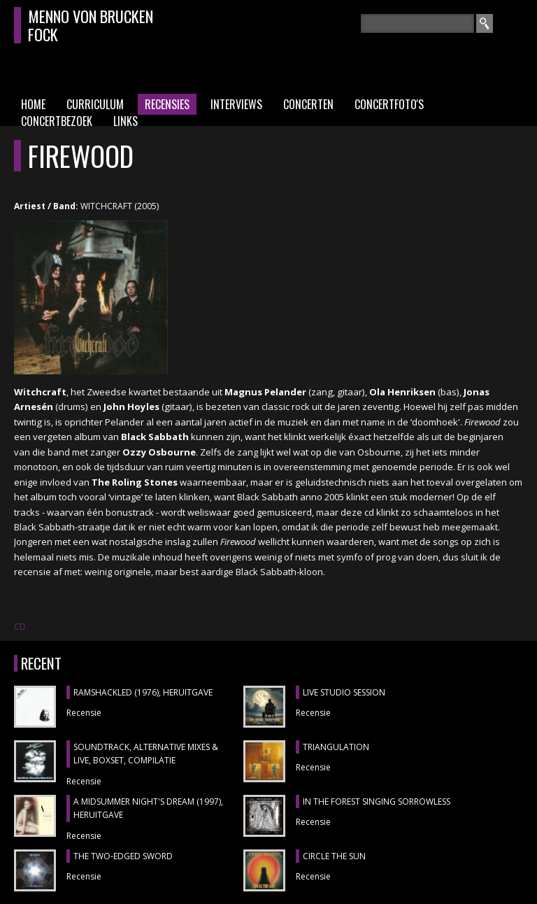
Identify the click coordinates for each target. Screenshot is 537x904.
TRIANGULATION (336, 747)
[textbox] (418, 23)
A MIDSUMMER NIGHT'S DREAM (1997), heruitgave (148, 808)
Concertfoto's (389, 104)
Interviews (236, 104)
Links (125, 121)
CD (20, 627)
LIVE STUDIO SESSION (344, 692)
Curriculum (95, 104)
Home (33, 104)
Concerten (308, 104)
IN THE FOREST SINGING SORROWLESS (376, 801)
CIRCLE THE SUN (334, 856)
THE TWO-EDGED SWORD (123, 856)
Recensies (167, 104)
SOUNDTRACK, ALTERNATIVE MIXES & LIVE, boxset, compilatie (145, 754)
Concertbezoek (56, 121)
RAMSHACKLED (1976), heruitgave (143, 692)
